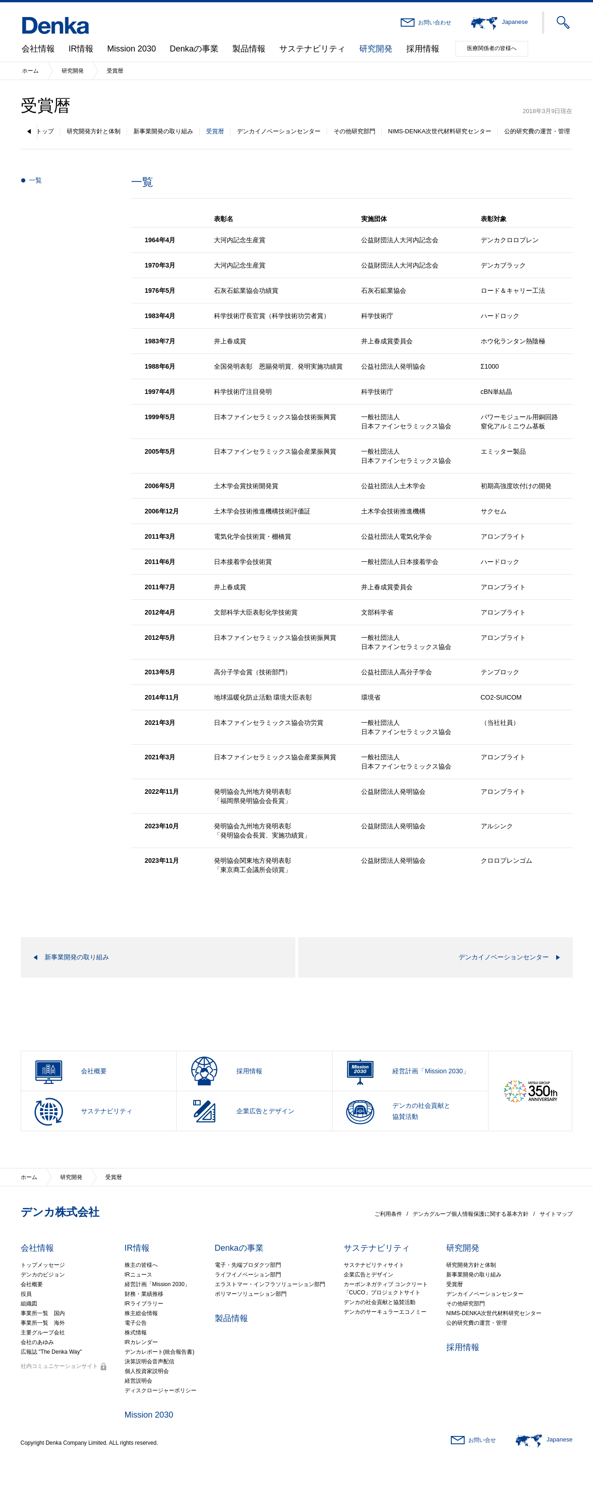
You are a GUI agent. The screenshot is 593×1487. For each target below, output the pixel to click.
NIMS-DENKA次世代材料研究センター (440, 131)
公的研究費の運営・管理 (537, 131)
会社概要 (32, 1284)
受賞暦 (215, 131)
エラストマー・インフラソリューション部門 (270, 1284)
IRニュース (138, 1274)
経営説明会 (138, 1381)
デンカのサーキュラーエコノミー (385, 1312)
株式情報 (136, 1332)
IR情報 (81, 48)
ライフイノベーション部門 (248, 1274)
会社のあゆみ (37, 1342)
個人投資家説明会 (147, 1371)
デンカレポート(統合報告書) (160, 1352)
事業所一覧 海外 (43, 1323)
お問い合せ (482, 1440)
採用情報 (422, 48)
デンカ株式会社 (60, 1212)
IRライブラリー (144, 1303)
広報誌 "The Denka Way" (51, 1352)
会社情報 (38, 48)
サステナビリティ (312, 48)
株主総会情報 (141, 1313)
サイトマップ (556, 1214)
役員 (26, 1294)
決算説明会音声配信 (149, 1361)
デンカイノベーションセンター (279, 131)
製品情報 (248, 48)
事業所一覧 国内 (43, 1313)
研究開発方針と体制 (94, 131)
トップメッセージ (43, 1265)
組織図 (29, 1303)
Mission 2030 (131, 48)
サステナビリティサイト (374, 1265)
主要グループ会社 (43, 1332)
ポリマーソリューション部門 (251, 1294)
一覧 (35, 180)
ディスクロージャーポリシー (160, 1390)
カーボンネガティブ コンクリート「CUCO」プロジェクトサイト (386, 1288)
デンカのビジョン (43, 1274)
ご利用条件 (388, 1214)
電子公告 (136, 1323)
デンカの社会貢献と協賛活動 (379, 1302)
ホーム (30, 71)
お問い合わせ (434, 22)
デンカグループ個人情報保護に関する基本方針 (471, 1214)
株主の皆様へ (141, 1265)
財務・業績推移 (144, 1294)
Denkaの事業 (194, 48)
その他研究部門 (354, 131)
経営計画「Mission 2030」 (157, 1284)
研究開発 (375, 48)
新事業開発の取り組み (163, 131)
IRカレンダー (141, 1342)
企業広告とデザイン (368, 1274)
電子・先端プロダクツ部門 (248, 1265)
